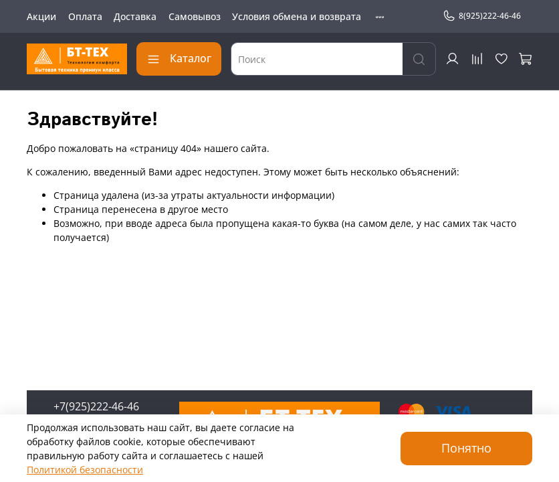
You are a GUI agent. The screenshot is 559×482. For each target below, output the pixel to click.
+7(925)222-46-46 (96, 406)
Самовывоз (195, 16)
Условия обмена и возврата (296, 16)
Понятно (466, 448)
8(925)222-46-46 (482, 16)
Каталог (178, 58)
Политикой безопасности (85, 469)
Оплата (85, 16)
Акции (41, 16)
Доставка (135, 16)
